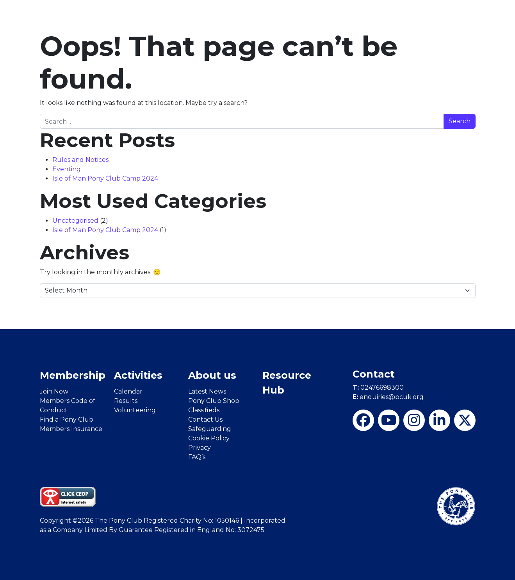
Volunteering (135, 410)
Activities (138, 375)
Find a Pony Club (66, 419)
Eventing (66, 169)
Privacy (199, 447)
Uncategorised (75, 220)
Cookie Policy (209, 438)
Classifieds (203, 410)
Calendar (128, 391)
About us (212, 375)
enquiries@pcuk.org (388, 397)
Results (125, 400)
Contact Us (205, 419)
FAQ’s (196, 457)
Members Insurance (71, 429)
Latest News (207, 391)
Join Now (54, 391)
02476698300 (378, 387)
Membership (72, 375)
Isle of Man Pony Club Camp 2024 (106, 178)
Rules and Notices (80, 159)
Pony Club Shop (213, 400)
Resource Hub (286, 382)
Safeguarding (209, 429)
